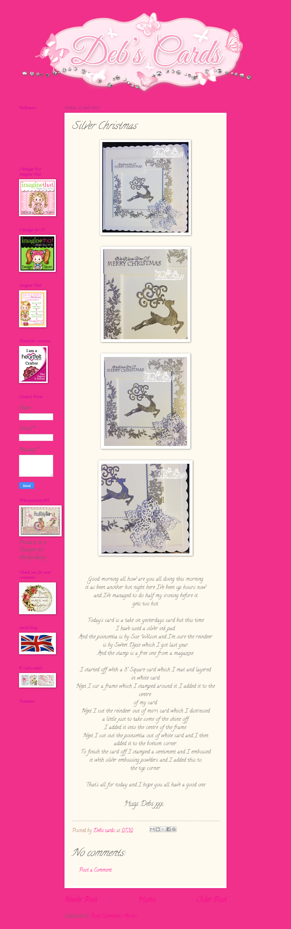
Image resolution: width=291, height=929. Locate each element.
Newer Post (81, 900)
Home (146, 900)
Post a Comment (95, 870)
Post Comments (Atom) (114, 916)
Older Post (211, 900)
